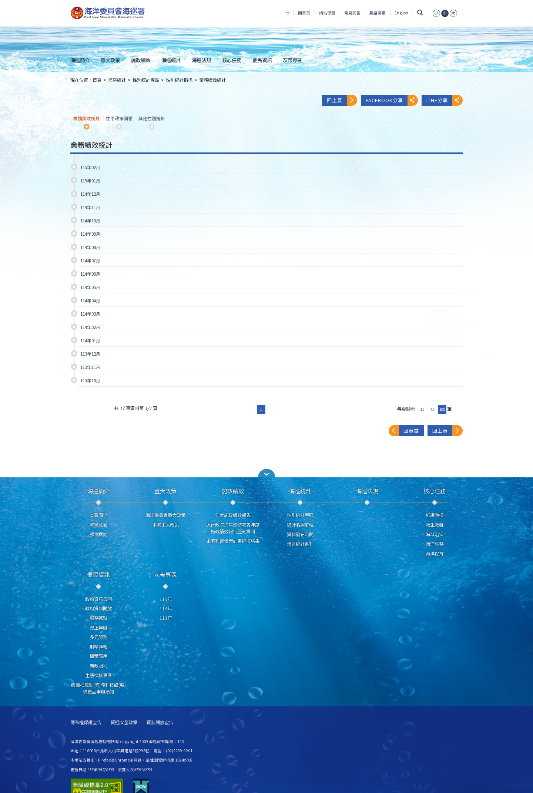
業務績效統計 (212, 80)
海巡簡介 (80, 60)
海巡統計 (171, 60)
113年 (166, 618)
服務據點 (98, 618)
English (401, 13)
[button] (266, 473)
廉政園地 (98, 665)
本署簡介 (98, 515)
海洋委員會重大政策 (165, 515)
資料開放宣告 (160, 722)
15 (422, 409)
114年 (166, 608)
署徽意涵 (98, 524)
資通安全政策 (124, 722)
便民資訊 (262, 60)
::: (287, 13)
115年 (166, 599)
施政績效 (140, 60)
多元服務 (98, 637)
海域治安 (434, 534)
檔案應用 (98, 656)
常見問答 (352, 13)
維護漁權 (434, 515)
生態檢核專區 (98, 675)
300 (442, 409)
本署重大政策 (165, 524)
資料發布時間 (300, 534)
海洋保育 (434, 553)
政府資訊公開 (98, 599)
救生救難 (434, 524)
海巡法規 (201, 60)
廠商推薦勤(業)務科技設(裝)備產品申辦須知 (98, 688)
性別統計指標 (179, 80)
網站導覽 (327, 13)
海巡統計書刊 (300, 544)
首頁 (97, 80)
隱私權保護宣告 (85, 722)
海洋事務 (434, 544)
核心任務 (231, 60)
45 (432, 409)
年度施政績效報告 (233, 515)
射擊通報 (98, 647)
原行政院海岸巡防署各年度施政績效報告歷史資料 (232, 528)
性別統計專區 (146, 80)
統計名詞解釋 (300, 524)
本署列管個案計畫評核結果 (232, 541)
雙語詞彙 (377, 13)
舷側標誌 (98, 534)
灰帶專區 (292, 60)
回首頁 (304, 13)
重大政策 (110, 60)
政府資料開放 (98, 608)
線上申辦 (98, 627)
